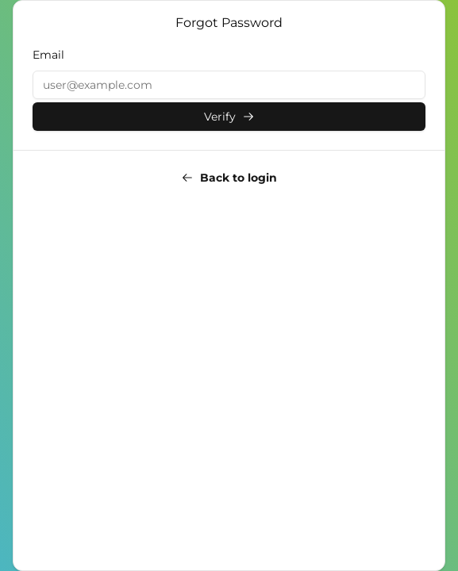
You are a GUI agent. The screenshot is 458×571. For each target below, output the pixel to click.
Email (48, 55)
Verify (229, 116)
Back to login (229, 178)
